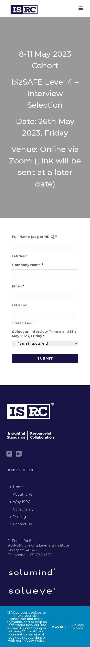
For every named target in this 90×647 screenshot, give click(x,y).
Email (18, 286)
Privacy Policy (78, 626)
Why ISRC (20, 502)
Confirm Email (23, 323)
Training (18, 517)
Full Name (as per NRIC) (34, 237)
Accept (59, 626)
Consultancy (22, 509)
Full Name (20, 256)
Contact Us (21, 524)
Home (17, 487)
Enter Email (21, 305)
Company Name (27, 265)
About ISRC (21, 494)
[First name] (45, 247)
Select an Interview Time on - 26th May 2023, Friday (44, 334)
